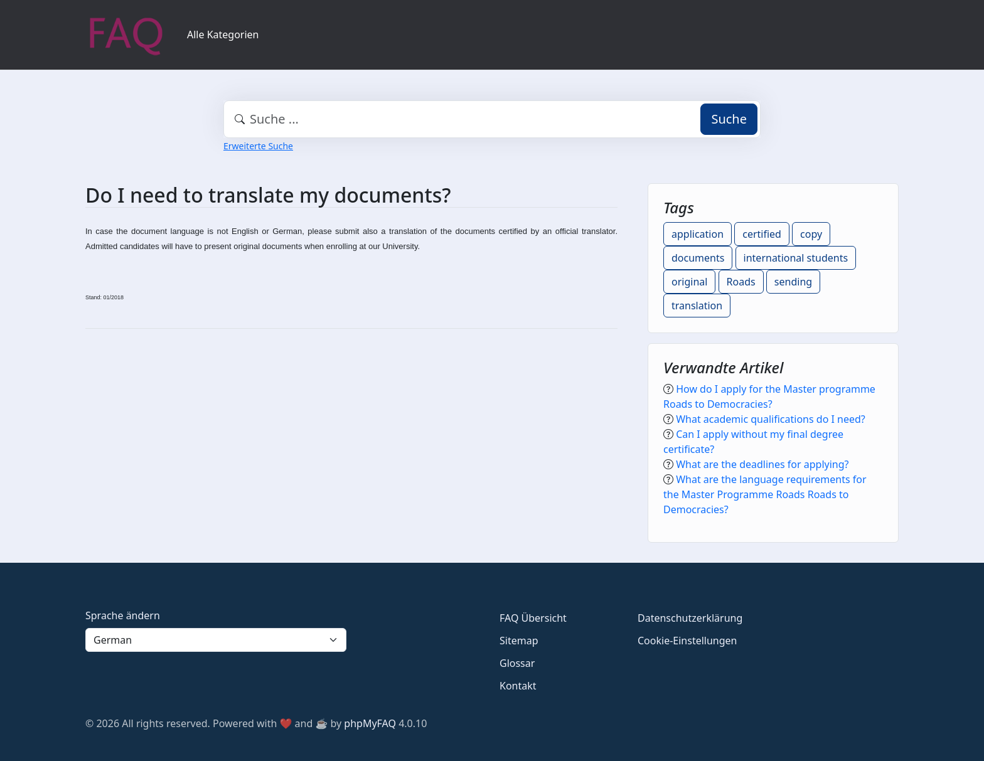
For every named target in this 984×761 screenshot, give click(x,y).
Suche (729, 118)
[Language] (215, 640)
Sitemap (519, 640)
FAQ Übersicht (533, 618)
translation (696, 305)
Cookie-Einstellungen (687, 640)
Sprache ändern (122, 615)
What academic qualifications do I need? (770, 419)
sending (793, 282)
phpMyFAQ (370, 723)
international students (796, 258)
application (697, 234)
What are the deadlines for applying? (762, 464)
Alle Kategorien (223, 34)
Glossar (517, 663)
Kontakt (518, 686)
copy (811, 234)
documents (697, 258)
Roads (741, 282)
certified (761, 234)
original (689, 282)
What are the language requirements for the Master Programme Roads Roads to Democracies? (765, 494)
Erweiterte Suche (258, 146)
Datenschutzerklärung (690, 618)
